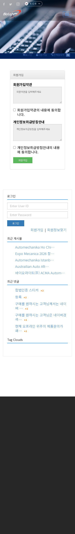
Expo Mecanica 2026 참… (34, 253)
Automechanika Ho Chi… (35, 247)
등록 (18, 296)
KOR (33, 4)
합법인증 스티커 (27, 289)
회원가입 (42, 54)
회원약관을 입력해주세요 (37, 95)
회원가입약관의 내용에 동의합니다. (37, 112)
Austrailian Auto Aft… (32, 266)
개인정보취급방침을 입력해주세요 (37, 132)
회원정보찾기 (56, 229)
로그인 (28, 54)
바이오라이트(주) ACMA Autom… (40, 272)
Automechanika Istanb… (34, 259)
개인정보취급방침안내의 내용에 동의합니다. (36, 149)
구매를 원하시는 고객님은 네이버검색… (40, 317)
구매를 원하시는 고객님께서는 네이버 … (40, 306)
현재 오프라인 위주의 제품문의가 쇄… (39, 328)
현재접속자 (58, 54)
